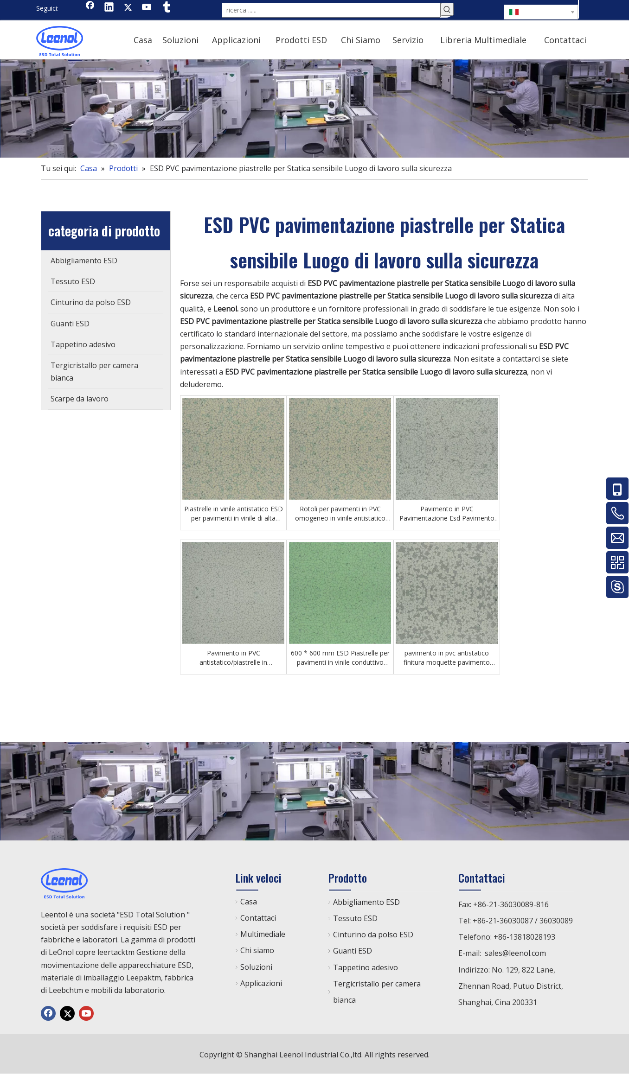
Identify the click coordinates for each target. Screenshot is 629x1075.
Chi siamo (257, 950)
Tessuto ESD (355, 918)
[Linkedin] (109, 7)
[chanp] (314, 108)
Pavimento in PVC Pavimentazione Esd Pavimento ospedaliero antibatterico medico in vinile (446, 513)
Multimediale (262, 934)
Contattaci (258, 918)
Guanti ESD (352, 951)
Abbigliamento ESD (366, 902)
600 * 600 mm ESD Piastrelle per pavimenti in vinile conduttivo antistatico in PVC (340, 658)
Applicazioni (261, 983)
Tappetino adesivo (365, 967)
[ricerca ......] (331, 10)
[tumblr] (166, 7)
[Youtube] (147, 7)
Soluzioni (256, 967)
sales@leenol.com (515, 953)
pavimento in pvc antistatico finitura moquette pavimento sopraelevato (447, 658)
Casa (248, 902)
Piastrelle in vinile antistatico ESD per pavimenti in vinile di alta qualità (233, 513)
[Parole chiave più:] (447, 9)
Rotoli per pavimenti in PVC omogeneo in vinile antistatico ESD (340, 513)
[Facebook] (90, 7)
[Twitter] (128, 7)
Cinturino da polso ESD (373, 934)
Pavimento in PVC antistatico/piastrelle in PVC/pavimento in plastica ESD (233, 658)
